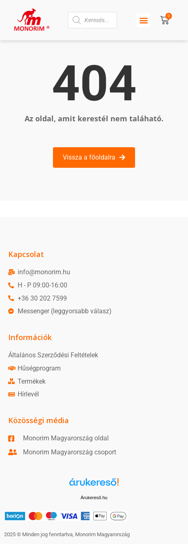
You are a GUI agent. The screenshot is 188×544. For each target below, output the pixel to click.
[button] (143, 20)
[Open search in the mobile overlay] (92, 20)
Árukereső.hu (93, 497)
